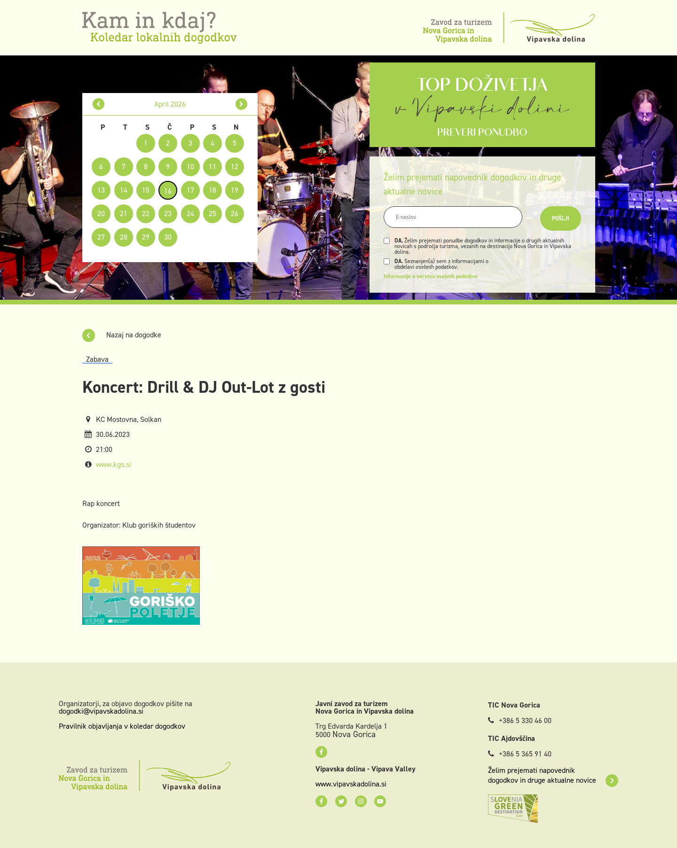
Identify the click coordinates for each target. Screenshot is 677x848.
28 (123, 237)
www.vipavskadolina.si (350, 784)
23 (168, 213)
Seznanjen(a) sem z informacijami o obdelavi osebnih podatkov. (441, 264)
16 (168, 191)
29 (146, 237)
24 (190, 213)
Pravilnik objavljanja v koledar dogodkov (122, 726)
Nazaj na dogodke (121, 335)
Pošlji (560, 218)
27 (101, 237)
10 (190, 166)
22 (146, 213)
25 (212, 213)
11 (212, 166)
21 (123, 213)
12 (234, 166)
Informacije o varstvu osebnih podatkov (431, 276)
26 (234, 213)
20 (101, 213)
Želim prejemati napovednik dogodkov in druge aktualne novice (553, 775)
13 (101, 190)
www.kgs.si (113, 464)
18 (212, 190)
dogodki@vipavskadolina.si (101, 711)
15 (146, 190)
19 (234, 190)
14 (123, 190)
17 (190, 190)
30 (168, 237)
